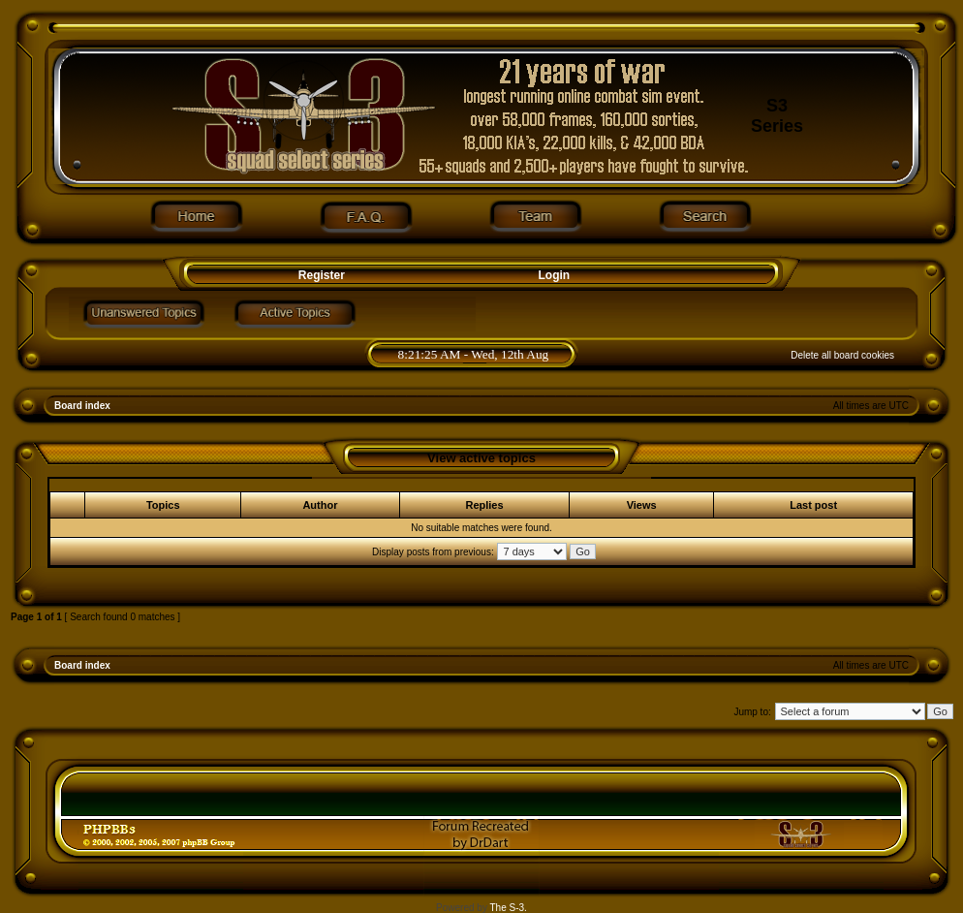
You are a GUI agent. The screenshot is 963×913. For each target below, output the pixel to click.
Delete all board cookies (842, 355)
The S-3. (508, 907)
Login (555, 275)
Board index (82, 405)
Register (319, 275)
